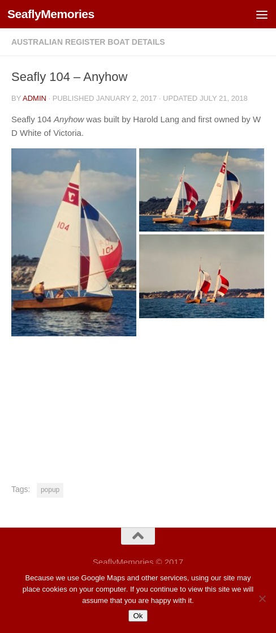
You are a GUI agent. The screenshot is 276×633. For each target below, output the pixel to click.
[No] (262, 598)
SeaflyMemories (50, 13)
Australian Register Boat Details (88, 41)
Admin (34, 98)
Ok (138, 615)
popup (50, 490)
